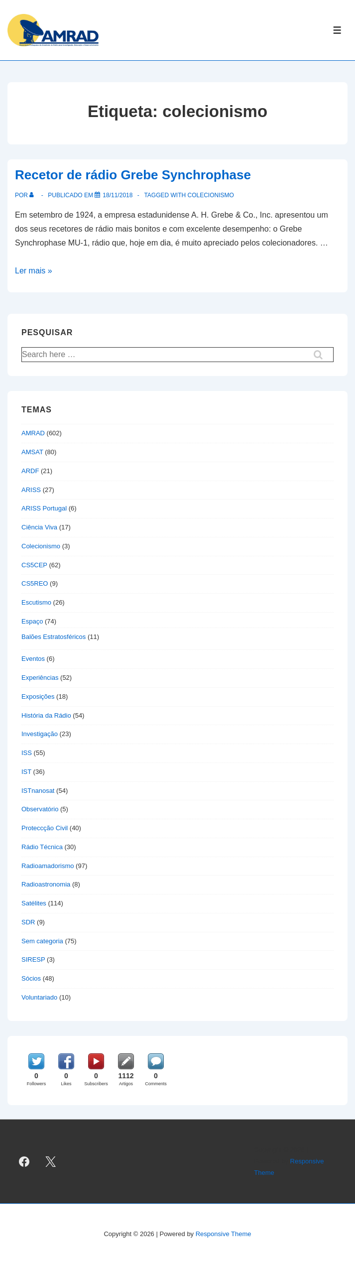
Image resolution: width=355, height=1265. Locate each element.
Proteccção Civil (44, 828)
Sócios (31, 978)
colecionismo (210, 195)
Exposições (37, 696)
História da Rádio (46, 715)
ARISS (31, 490)
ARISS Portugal (44, 508)
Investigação (39, 734)
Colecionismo (40, 546)
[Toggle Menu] (337, 30)
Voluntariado (39, 997)
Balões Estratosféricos (53, 636)
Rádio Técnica (42, 847)
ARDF (30, 471)
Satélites (33, 903)
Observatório (39, 809)
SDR (28, 922)
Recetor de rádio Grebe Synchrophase (133, 174)
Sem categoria (42, 941)
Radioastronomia (45, 884)
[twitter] (50, 1161)
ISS (26, 753)
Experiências (39, 677)
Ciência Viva (39, 527)
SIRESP (33, 959)
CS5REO (34, 583)
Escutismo (36, 602)
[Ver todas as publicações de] (33, 195)
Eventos (33, 658)
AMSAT (32, 452)
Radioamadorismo (47, 866)
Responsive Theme (223, 1234)
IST (26, 771)
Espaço (32, 621)
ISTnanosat (38, 790)
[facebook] (24, 1161)
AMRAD (33, 433)
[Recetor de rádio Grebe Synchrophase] (117, 195)
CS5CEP (34, 565)
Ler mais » (33, 270)
